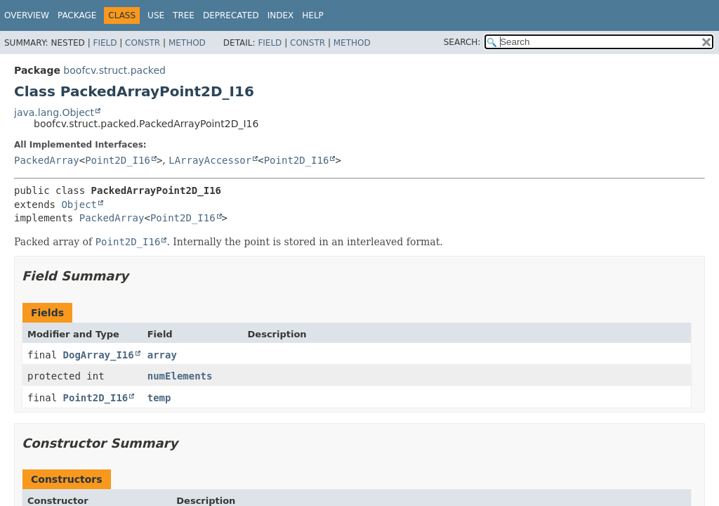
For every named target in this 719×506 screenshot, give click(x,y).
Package (77, 15)
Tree (183, 15)
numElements (180, 376)
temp (159, 397)
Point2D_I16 (117, 160)
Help (313, 15)
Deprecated (231, 15)
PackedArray (46, 160)
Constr (142, 43)
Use (155, 15)
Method (187, 43)
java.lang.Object (54, 112)
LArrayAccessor (210, 160)
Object (79, 204)
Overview (26, 15)
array (162, 355)
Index (281, 15)
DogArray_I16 (98, 355)
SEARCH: (462, 42)
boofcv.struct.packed (114, 70)
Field (105, 43)
